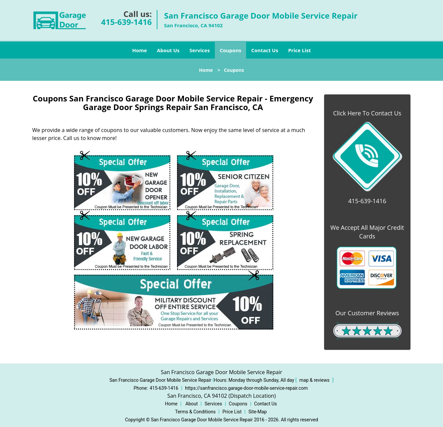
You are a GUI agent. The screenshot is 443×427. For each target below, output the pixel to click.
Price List (299, 50)
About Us (168, 50)
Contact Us (264, 50)
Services (200, 50)
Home (139, 50)
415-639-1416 (126, 21)
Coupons (230, 50)
